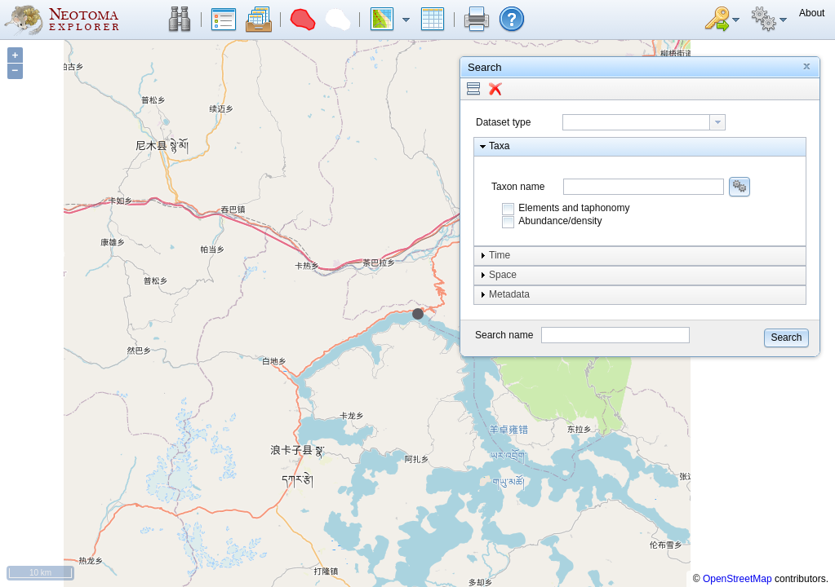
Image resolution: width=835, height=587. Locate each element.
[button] (179, 19)
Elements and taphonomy (573, 208)
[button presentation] (717, 122)
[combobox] (644, 122)
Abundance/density (560, 221)
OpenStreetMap (737, 579)
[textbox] (636, 122)
